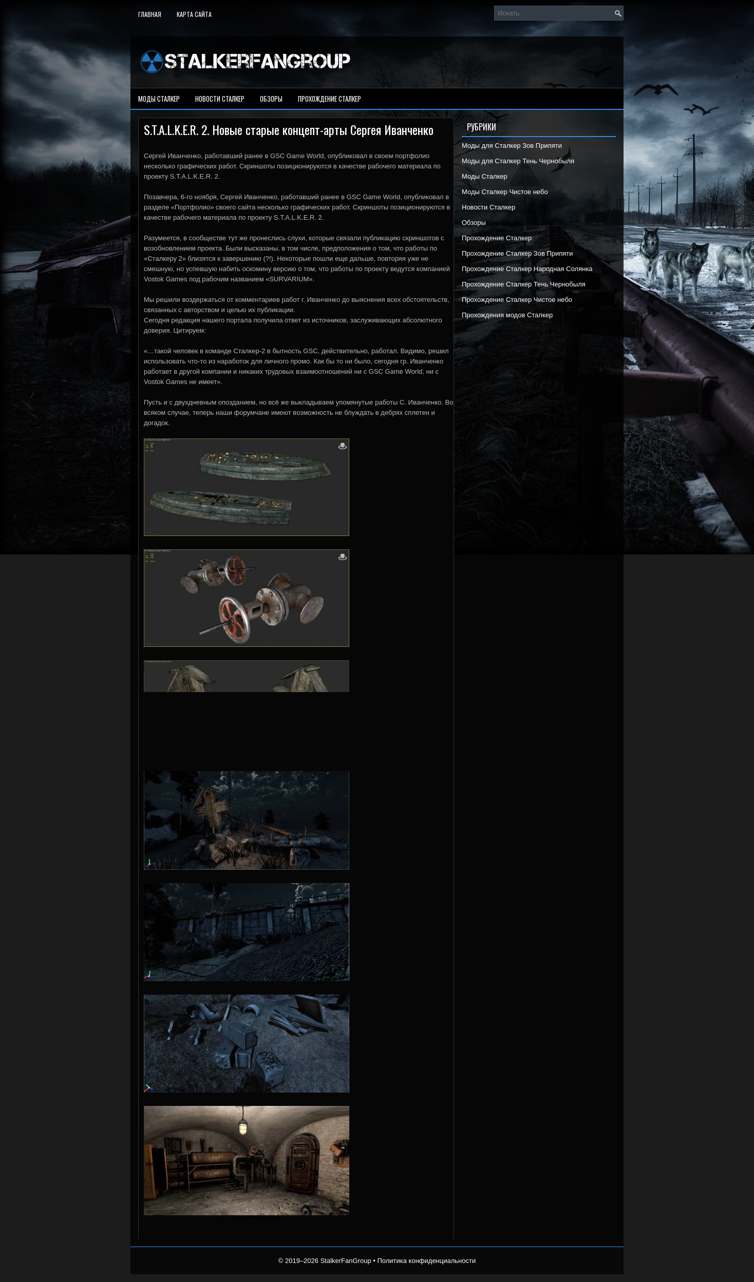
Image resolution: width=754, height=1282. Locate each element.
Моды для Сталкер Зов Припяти (512, 145)
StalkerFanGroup (346, 1261)
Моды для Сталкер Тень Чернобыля (518, 161)
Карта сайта (194, 14)
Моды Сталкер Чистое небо (505, 192)
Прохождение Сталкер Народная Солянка (527, 269)
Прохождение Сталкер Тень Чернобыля (524, 284)
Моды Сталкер (159, 98)
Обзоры (271, 98)
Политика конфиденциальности (426, 1261)
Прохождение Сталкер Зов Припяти (517, 253)
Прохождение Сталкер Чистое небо (517, 299)
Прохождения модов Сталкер (507, 315)
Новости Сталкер (219, 98)
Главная (149, 14)
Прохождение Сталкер (329, 98)
